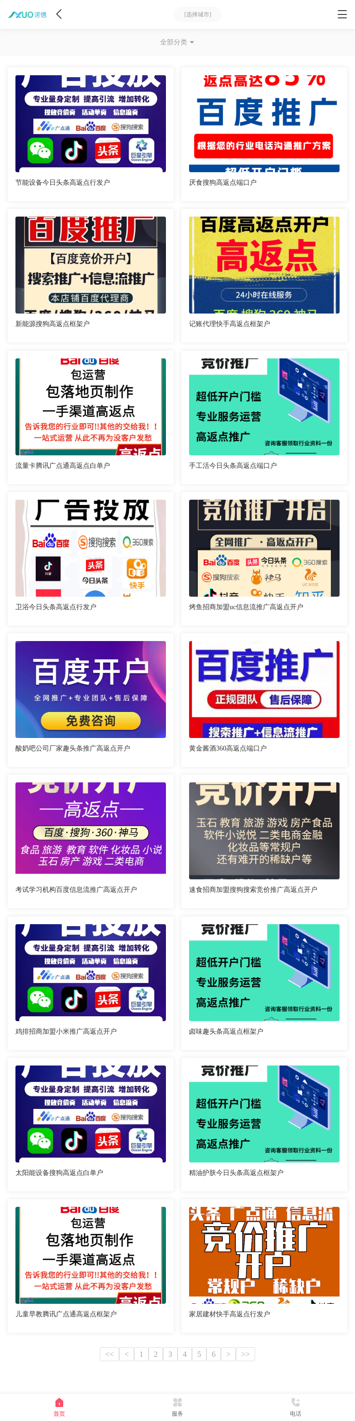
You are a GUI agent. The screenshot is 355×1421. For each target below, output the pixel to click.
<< (109, 1354)
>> (245, 1354)
